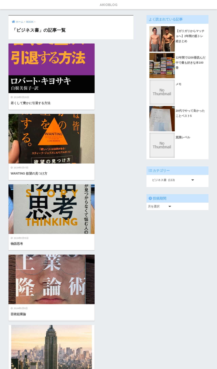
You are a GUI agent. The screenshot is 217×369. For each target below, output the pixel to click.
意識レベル (183, 137)
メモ (178, 84)
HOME (108, 355)
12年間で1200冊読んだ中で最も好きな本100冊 (190, 63)
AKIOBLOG (108, 4)
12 (81, 333)
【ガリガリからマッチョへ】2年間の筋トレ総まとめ (190, 36)
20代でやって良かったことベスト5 (190, 113)
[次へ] (91, 333)
